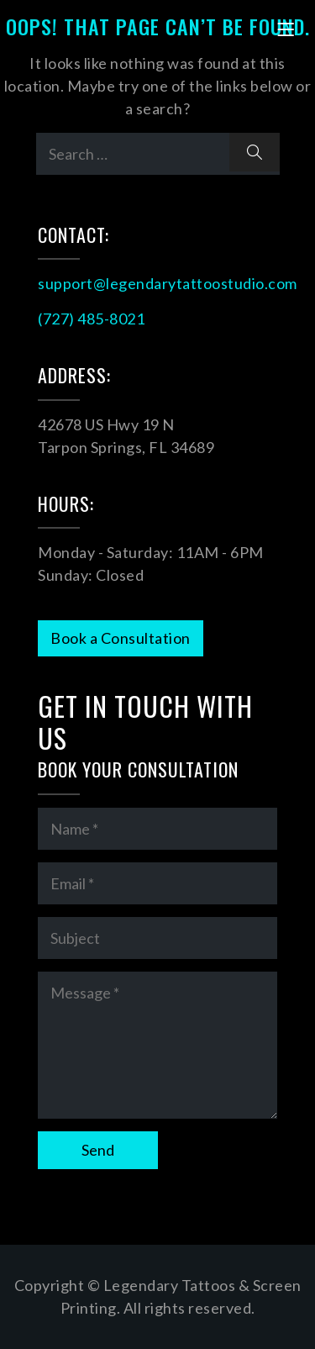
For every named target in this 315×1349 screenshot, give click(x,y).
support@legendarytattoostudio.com (167, 283)
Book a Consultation (120, 638)
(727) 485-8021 (91, 318)
